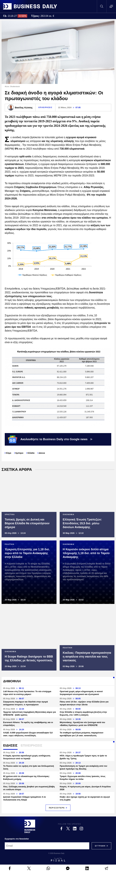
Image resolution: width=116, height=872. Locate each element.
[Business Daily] (30, 826)
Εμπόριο (19, 453)
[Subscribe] (100, 846)
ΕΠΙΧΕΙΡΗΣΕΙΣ (45, 107)
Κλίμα (8, 453)
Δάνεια (42, 453)
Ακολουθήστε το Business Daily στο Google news (50, 439)
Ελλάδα (31, 453)
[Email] (47, 845)
